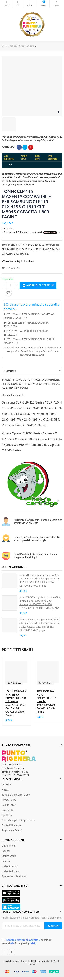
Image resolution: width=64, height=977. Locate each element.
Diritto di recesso (11, 825)
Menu (6, 2)
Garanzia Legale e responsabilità (18, 820)
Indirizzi (6, 850)
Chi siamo (7, 784)
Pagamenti (7, 810)
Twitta (24, 147)
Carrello (6, 861)
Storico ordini (9, 855)
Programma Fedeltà (12, 830)
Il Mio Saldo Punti (11, 871)
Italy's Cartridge (14, 683)
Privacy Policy (9, 799)
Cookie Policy (9, 804)
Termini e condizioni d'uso (16, 794)
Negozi (5, 789)
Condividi (19, 147)
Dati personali (9, 845)
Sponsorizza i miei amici (14, 876)
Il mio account (9, 866)
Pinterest (30, 147)
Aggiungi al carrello (38, 285)
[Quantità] (10, 285)
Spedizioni (7, 815)
